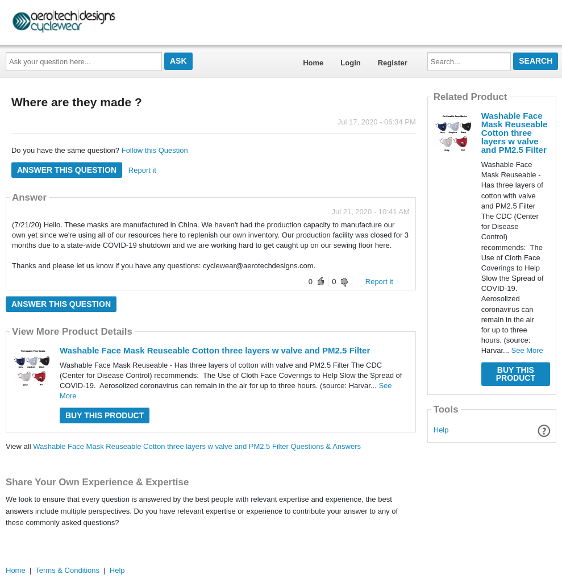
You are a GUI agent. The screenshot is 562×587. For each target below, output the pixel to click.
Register (392, 63)
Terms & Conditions (67, 570)
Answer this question (66, 169)
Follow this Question (155, 150)
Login (350, 63)
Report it (142, 170)
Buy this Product (104, 415)
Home (313, 63)
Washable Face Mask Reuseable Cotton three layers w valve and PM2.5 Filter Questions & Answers (197, 446)
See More (527, 350)
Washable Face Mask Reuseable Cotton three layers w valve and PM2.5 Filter (215, 350)
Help (441, 430)
